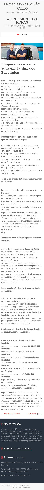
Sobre (15, 487)
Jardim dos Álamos (10, 414)
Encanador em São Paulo (22, 6)
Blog (19, 487)
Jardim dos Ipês (35, 414)
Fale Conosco (27, 487)
